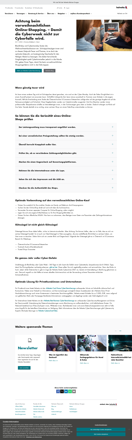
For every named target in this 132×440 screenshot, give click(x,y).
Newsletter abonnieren (39, 406)
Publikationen (73, 409)
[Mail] (74, 391)
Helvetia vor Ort (122, 13)
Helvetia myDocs (37, 417)
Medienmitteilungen (56, 411)
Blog (52, 409)
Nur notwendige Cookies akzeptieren (101, 431)
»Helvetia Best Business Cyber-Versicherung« (58, 301)
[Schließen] (129, 431)
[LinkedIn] (66, 391)
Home (71, 406)
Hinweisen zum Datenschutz (34, 439)
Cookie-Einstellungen (101, 427)
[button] (28, 70)
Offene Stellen (19, 406)
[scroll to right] (121, 331)
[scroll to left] (117, 331)
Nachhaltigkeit (73, 411)
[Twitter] (62, 391)
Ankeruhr (53, 414)
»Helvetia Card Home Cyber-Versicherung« (61, 288)
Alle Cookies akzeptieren (101, 436)
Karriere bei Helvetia (20, 409)
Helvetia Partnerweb (38, 409)
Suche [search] (59, 8)
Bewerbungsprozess (20, 414)
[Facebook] (58, 391)
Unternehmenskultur (20, 411)
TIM (34, 414)
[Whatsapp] (70, 391)
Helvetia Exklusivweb (38, 411)
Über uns (53, 406)
